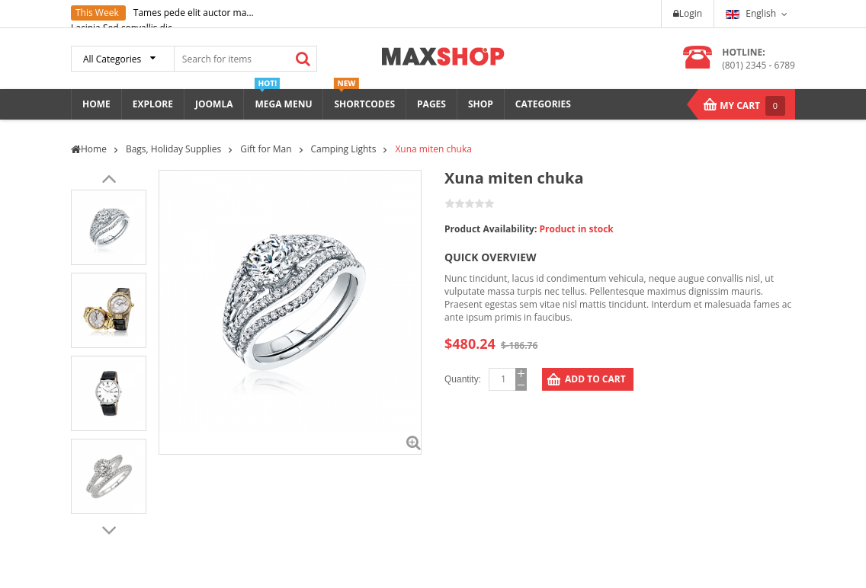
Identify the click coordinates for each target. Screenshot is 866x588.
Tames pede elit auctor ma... (193, 12)
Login (687, 13)
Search (302, 58)
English (751, 13)
